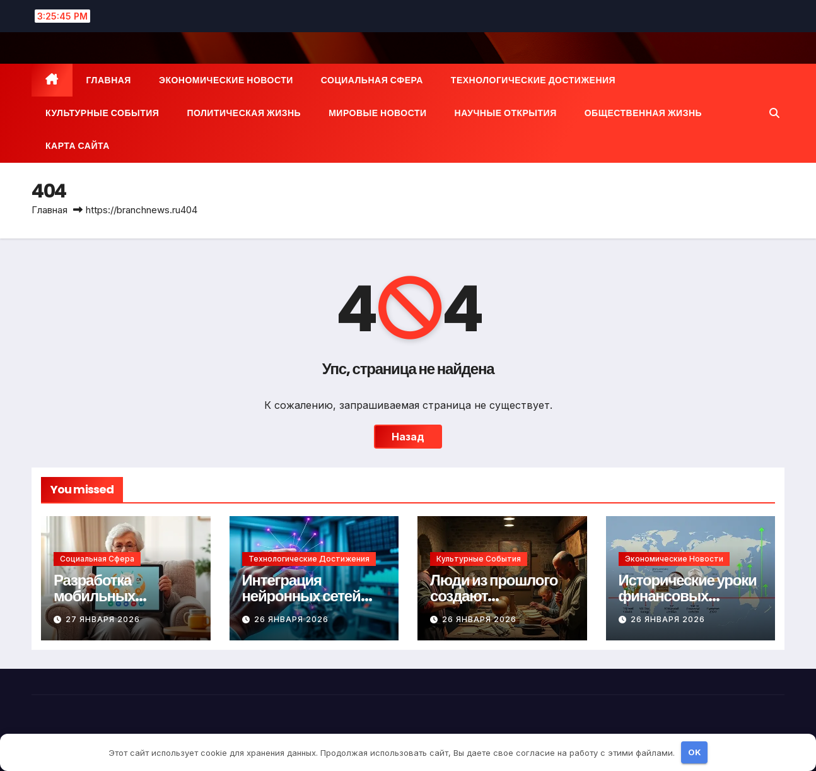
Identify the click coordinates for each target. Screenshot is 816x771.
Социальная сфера (372, 80)
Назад (408, 436)
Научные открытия (506, 113)
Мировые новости (377, 113)
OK (694, 752)
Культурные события (102, 113)
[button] (774, 113)
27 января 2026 (103, 619)
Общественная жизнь (643, 113)
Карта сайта (77, 145)
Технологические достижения (533, 80)
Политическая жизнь (244, 113)
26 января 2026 (291, 619)
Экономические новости (226, 80)
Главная (108, 80)
